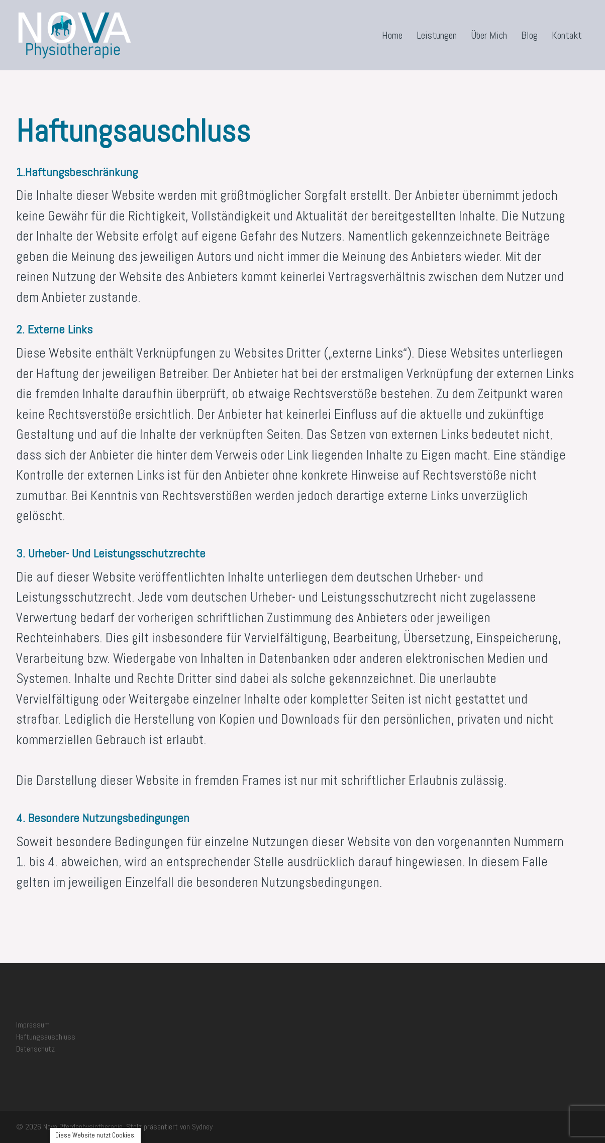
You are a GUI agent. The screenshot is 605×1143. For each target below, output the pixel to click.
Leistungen (437, 35)
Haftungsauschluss (45, 1037)
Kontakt (567, 35)
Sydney (202, 1126)
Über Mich (489, 35)
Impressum (33, 1024)
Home (392, 35)
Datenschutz (35, 1049)
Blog (529, 35)
